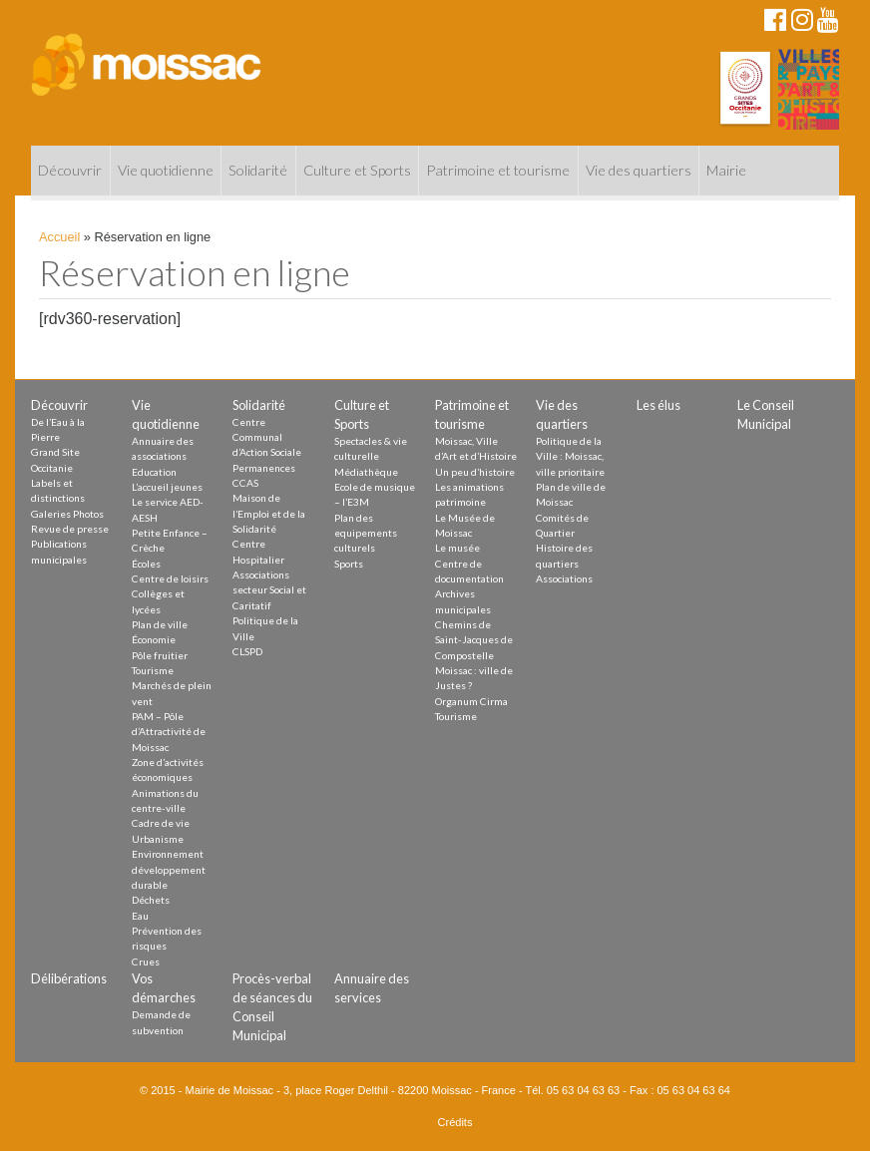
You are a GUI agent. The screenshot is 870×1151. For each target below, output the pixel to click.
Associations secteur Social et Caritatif (269, 590)
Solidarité (257, 170)
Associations (564, 578)
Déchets (151, 900)
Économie (154, 639)
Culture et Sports (357, 170)
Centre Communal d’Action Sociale (266, 437)
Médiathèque (366, 472)
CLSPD (247, 651)
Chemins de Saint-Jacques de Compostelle (474, 639)
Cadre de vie (161, 823)
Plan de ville (160, 624)
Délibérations (69, 978)
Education (154, 472)
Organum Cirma (471, 701)
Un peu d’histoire (475, 472)
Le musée (457, 548)
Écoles (146, 564)
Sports (348, 564)
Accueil (59, 236)
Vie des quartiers (638, 170)
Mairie (726, 170)
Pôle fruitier (160, 655)
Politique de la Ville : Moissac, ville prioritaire (570, 456)
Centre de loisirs (170, 578)
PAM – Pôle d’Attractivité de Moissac (169, 731)
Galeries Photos (67, 514)
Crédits (455, 1122)
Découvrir (70, 170)
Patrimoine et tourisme (498, 170)
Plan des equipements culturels (365, 533)
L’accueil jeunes (167, 487)
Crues (146, 961)
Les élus (658, 405)
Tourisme (153, 670)
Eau (140, 916)
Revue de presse (70, 529)
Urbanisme (158, 839)
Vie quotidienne (166, 170)
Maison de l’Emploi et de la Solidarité (268, 513)
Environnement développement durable (169, 869)
